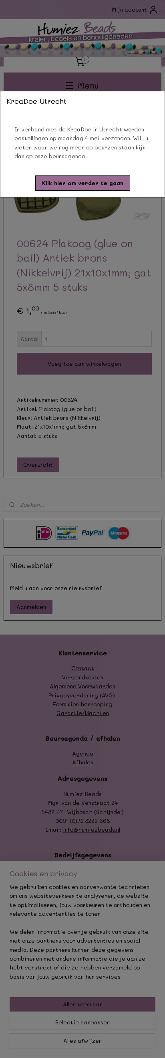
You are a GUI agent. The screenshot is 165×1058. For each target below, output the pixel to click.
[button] (82, 183)
